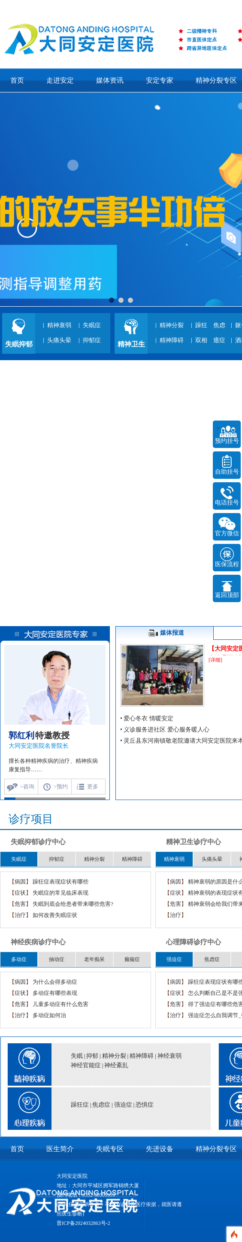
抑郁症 (92, 340)
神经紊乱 (116, 1065)
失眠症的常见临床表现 (60, 893)
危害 (20, 904)
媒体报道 (164, 633)
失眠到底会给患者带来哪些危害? (73, 904)
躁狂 (201, 325)
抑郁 (92, 1056)
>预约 (61, 786)
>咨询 (27, 786)
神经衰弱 (169, 1056)
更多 (92, 786)
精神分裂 (172, 325)
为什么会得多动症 (55, 982)
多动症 (19, 959)
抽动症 (56, 959)
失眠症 (92, 325)
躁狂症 (80, 1105)
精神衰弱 (59, 325)
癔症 (219, 340)
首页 (17, 80)
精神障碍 (172, 340)
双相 (201, 340)
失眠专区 (110, 1148)
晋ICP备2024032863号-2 (83, 1223)
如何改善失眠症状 (55, 915)
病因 (20, 881)
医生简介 (60, 1148)
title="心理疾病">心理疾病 (25, 1111)
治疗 (20, 915)
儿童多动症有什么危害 (60, 1004)
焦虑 (219, 325)
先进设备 (159, 1148)
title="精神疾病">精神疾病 (25, 1062)
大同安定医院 (72, 1176)
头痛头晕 (59, 340)
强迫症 (174, 959)
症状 (20, 893)
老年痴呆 (94, 959)
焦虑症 (212, 959)
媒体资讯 (110, 80)
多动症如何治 (49, 1015)
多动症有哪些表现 (55, 993)
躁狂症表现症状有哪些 (60, 881)
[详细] (215, 660)
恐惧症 (145, 1105)
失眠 (77, 1056)
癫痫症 (132, 959)
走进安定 (60, 80)
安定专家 (159, 80)
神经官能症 (86, 1065)
